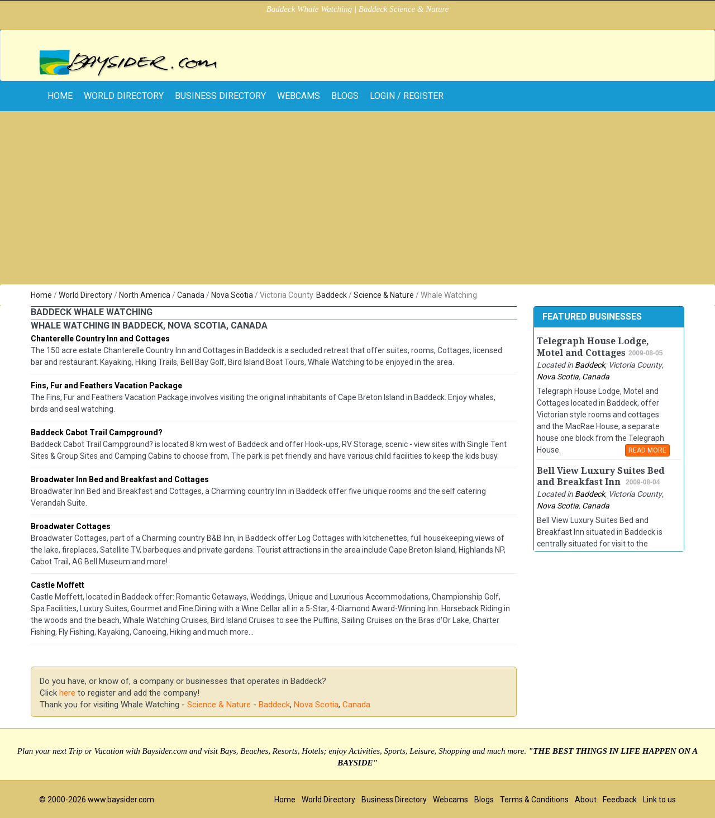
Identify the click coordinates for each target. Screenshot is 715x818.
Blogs (345, 96)
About (586, 799)
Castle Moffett (57, 585)
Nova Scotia (232, 295)
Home (41, 295)
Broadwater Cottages (71, 526)
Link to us (659, 799)
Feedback (620, 799)
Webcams (298, 96)
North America (144, 295)
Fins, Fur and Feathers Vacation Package (106, 385)
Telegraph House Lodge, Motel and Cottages (593, 347)
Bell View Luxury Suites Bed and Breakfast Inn (601, 476)
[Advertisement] (357, 200)
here (67, 693)
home (60, 96)
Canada (190, 295)
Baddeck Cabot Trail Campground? (97, 432)
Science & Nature (384, 295)
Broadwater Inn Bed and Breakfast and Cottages (120, 479)
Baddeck (331, 295)
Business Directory (220, 96)
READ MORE (647, 450)
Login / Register (407, 96)
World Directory (124, 96)
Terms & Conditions (534, 799)
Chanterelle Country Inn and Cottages (100, 338)
